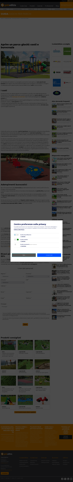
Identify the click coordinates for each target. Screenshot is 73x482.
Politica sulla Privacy (19, 229)
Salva (24, 255)
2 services (23, 246)
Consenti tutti (49, 255)
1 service (22, 236)
